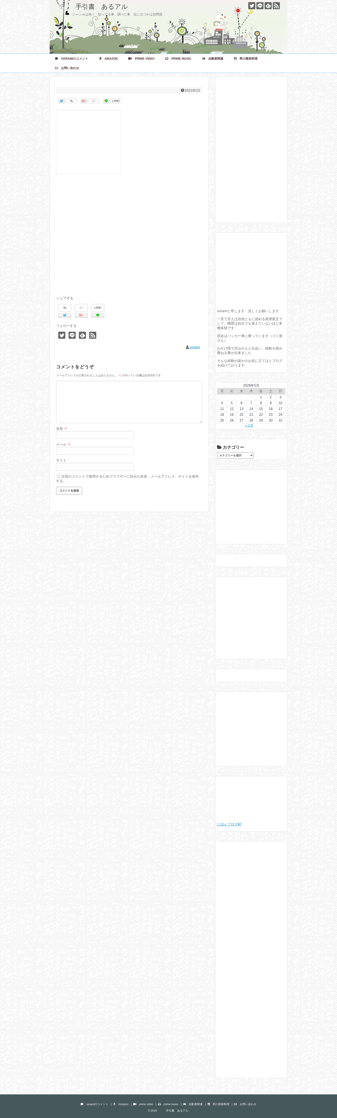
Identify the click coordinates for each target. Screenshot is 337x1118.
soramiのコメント (71, 58)
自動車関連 (212, 58)
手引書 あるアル (92, 6)
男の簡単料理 (245, 58)
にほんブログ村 (229, 824)
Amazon (108, 58)
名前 (61, 428)
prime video (141, 58)
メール (63, 444)
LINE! (116, 101)
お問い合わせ (67, 68)
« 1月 (249, 425)
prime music (178, 58)
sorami (195, 347)
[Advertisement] (129, 240)
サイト (61, 460)
